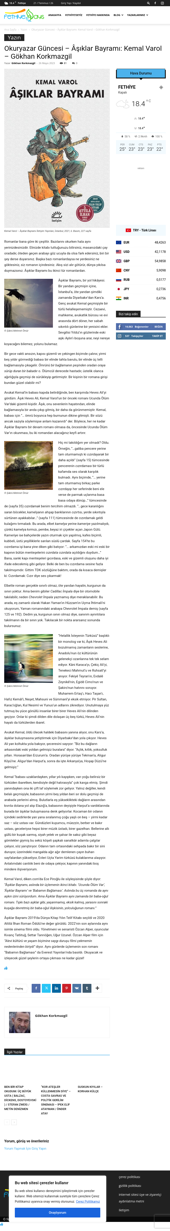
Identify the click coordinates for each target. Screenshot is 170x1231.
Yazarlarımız (137, 15)
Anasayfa (54, 15)
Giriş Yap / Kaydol (71, 3)
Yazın (24, 29)
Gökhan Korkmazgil (23, 63)
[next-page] (14, 1122)
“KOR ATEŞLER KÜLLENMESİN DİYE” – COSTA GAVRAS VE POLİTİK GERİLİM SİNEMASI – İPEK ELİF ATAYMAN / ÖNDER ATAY (56, 1100)
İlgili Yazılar (14, 1052)
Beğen (159, 326)
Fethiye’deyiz (73, 15)
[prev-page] (7, 1122)
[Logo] (24, 15)
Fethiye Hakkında (98, 15)
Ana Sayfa (10, 29)
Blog (119, 15)
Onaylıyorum (57, 1212)
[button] (148, 3)
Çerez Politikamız (88, 1201)
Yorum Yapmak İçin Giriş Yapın (25, 1148)
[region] (57, 1199)
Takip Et (157, 336)
